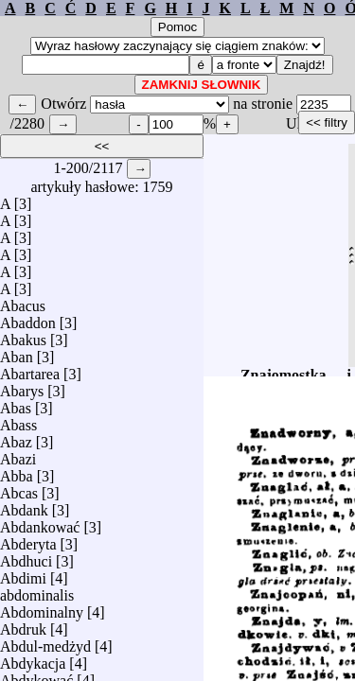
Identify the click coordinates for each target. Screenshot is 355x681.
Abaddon (28, 318)
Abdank (24, 506)
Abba (16, 471)
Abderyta (28, 540)
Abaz (16, 437)
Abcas (19, 488)
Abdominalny (41, 608)
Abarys (22, 386)
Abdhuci (26, 557)
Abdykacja (32, 659)
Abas (15, 403)
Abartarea (30, 369)
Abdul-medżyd (45, 642)
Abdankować (40, 523)
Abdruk (23, 625)
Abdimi (23, 574)
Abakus (23, 335)
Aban (16, 352)
